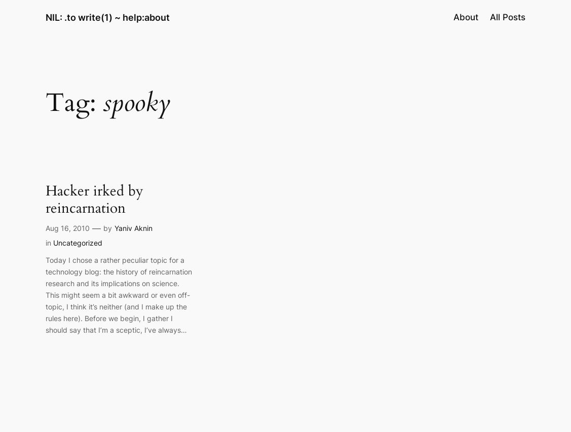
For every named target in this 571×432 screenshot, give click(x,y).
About (465, 17)
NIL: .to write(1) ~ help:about (108, 17)
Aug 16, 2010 (68, 228)
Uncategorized (77, 243)
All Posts (507, 17)
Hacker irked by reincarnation (94, 199)
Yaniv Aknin (134, 228)
